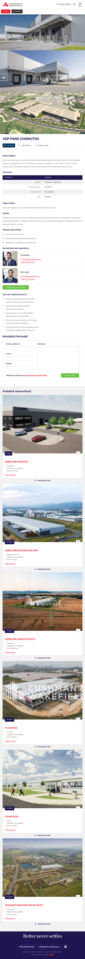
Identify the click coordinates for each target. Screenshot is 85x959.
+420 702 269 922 (27, 279)
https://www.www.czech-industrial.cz (12, 4)
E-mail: (9, 354)
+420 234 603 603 (26, 947)
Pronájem (6, 11)
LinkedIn (65, 947)
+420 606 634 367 (27, 262)
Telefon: (9, 364)
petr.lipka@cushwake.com (30, 276)
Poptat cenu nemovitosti (15, 287)
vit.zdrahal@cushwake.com (30, 259)
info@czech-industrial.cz (49, 947)
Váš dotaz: (41, 344)
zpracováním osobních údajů (36, 375)
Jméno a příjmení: (13, 344)
